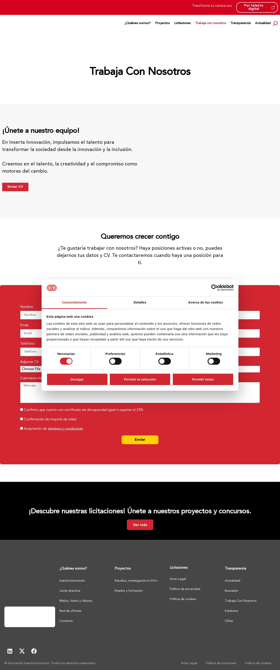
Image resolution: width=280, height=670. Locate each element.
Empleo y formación (129, 590)
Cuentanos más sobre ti (38, 378)
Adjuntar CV (29, 362)
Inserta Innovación (72, 580)
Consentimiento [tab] (74, 302)
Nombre (26, 307)
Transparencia (240, 23)
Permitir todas (203, 379)
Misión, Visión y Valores (76, 600)
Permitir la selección (140, 379)
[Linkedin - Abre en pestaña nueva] (9, 651)
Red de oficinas (70, 610)
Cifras (229, 621)
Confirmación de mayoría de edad (50, 419)
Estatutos (231, 610)
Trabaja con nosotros (210, 23)
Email (24, 325)
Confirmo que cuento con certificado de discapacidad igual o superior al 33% (83, 410)
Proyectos (162, 23)
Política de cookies (183, 599)
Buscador (231, 590)
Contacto (66, 621)
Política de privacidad (185, 589)
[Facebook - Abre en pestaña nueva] (33, 651)
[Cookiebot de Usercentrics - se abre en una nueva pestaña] (214, 287)
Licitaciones (182, 23)
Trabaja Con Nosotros (240, 600)
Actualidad (263, 23)
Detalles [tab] (140, 302)
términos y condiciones (65, 428)
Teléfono (27, 344)
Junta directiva (70, 590)
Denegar (77, 379)
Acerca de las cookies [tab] (205, 302)
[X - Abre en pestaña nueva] (21, 651)
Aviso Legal (178, 579)
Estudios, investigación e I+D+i (136, 580)
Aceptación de (53, 428)
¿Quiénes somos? (138, 23)
